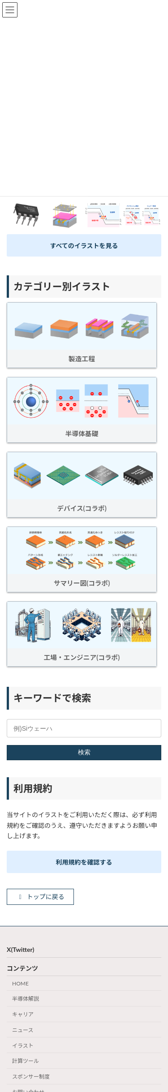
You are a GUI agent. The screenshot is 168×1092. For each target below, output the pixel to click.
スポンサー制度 (31, 1077)
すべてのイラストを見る (84, 245)
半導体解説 (25, 999)
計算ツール (25, 1061)
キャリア (23, 1014)
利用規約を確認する (84, 862)
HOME (20, 983)
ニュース (22, 1030)
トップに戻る (41, 896)
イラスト (23, 1045)
